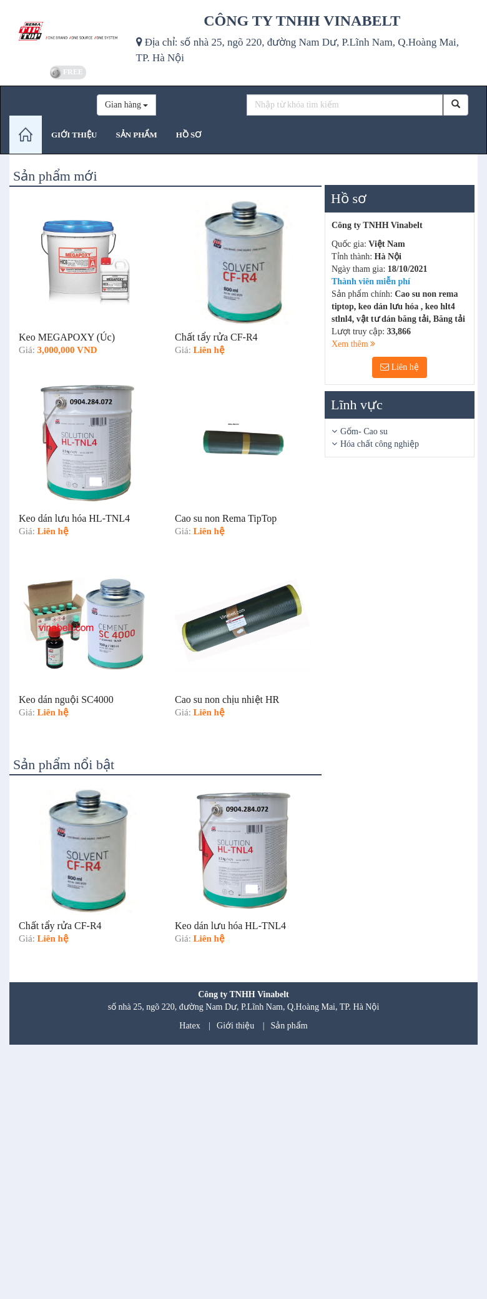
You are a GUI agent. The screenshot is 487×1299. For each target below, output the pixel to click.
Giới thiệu (235, 1025)
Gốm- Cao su (364, 431)
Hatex (189, 1025)
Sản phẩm (289, 1025)
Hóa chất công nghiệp (379, 444)
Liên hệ (399, 367)
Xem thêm (353, 344)
